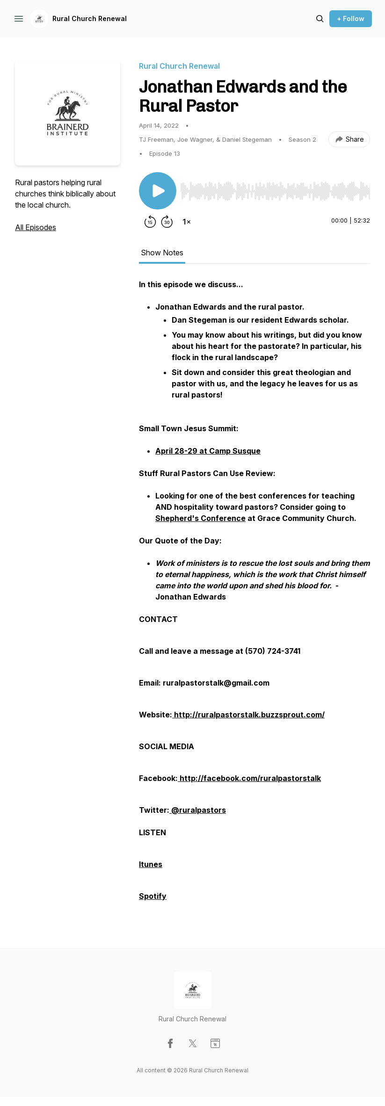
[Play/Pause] (157, 191)
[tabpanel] (254, 595)
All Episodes (35, 227)
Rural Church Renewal (89, 18)
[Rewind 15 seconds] (150, 221)
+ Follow (350, 18)
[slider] (275, 191)
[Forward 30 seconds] (167, 221)
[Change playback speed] (186, 221)
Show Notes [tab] (162, 252)
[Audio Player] (275, 188)
